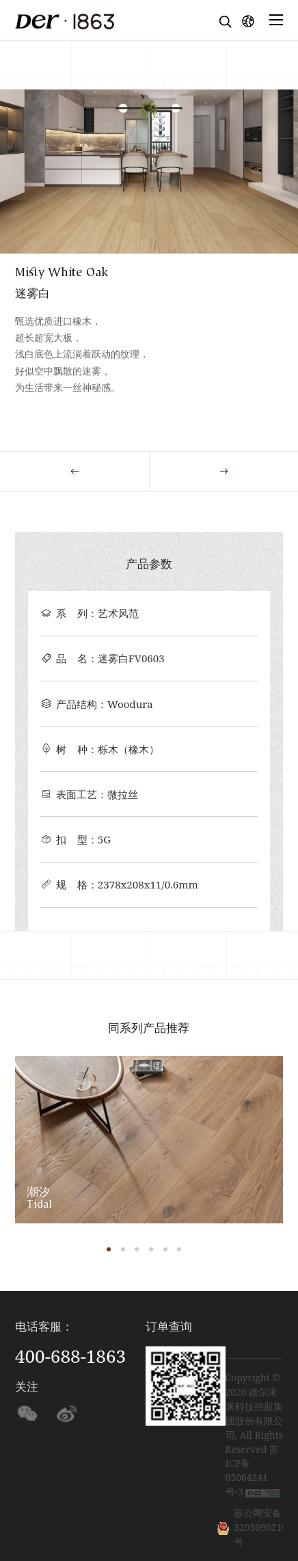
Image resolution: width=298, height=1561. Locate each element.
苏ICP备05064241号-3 (253, 1471)
